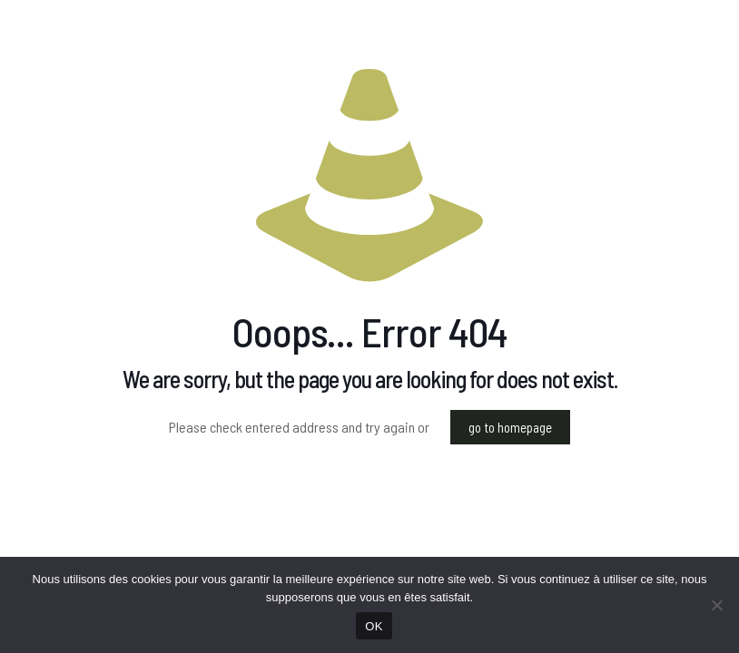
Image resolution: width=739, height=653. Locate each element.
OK (373, 626)
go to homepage (510, 427)
